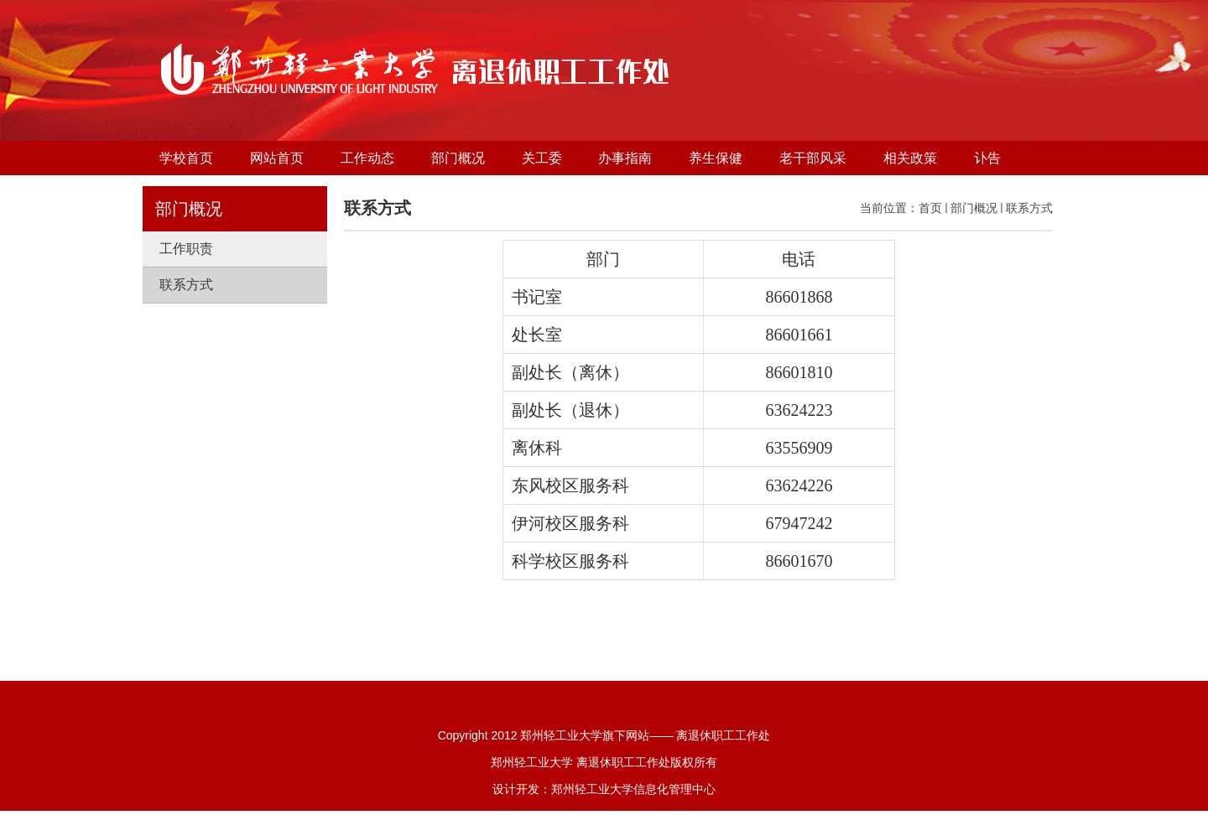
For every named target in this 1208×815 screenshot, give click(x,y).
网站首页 (277, 158)
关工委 (542, 158)
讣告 (987, 158)
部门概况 (458, 158)
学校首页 (186, 158)
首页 (930, 208)
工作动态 (367, 158)
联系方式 (1029, 208)
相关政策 (910, 158)
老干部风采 (812, 158)
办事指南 (625, 158)
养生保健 (715, 158)
